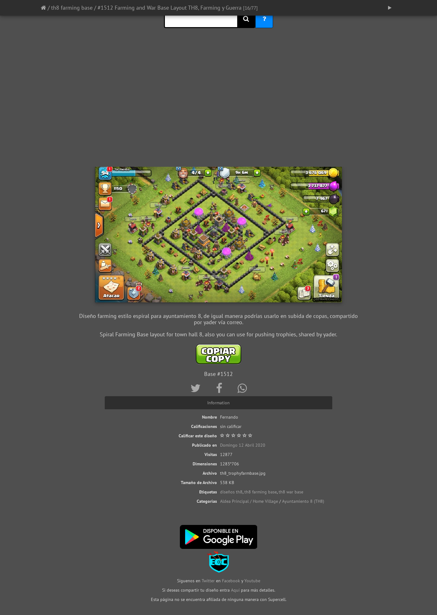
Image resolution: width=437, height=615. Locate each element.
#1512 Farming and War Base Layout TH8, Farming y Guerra (170, 7)
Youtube (252, 581)
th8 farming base (72, 7)
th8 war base (291, 492)
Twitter (209, 581)
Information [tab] (218, 403)
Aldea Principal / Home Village (249, 501)
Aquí (235, 590)
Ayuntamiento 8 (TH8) (303, 501)
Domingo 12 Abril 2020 (242, 445)
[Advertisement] (218, 117)
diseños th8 (231, 492)
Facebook (231, 581)
